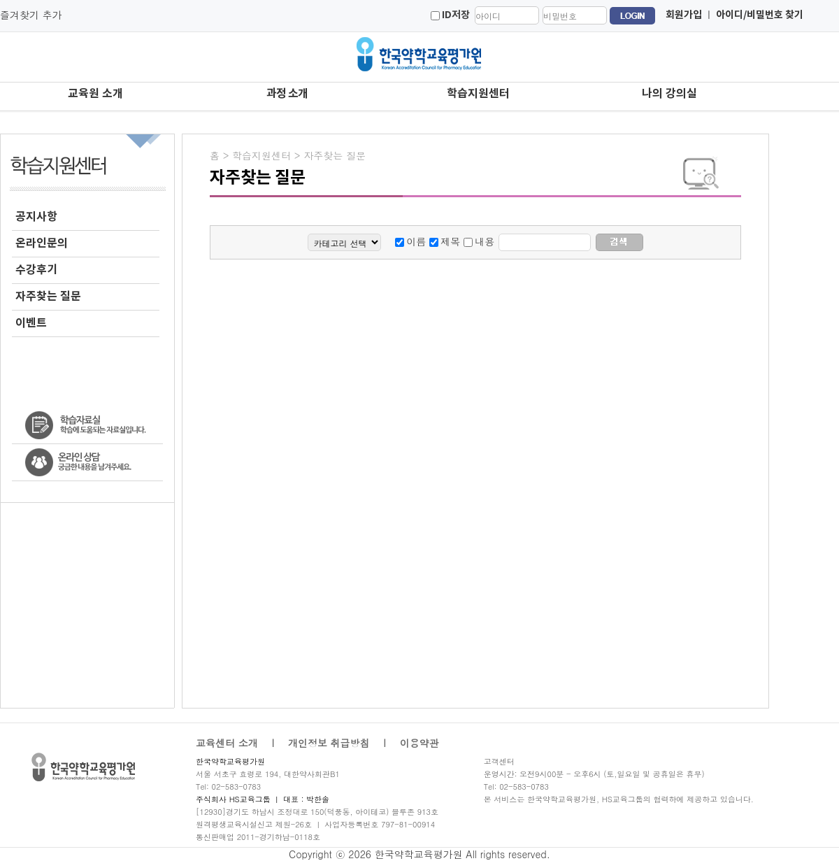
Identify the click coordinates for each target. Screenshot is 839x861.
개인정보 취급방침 (329, 743)
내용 (484, 241)
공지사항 (36, 217)
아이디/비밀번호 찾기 (759, 15)
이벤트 (31, 323)
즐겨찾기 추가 (31, 15)
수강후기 (36, 270)
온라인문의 (41, 243)
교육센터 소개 (227, 743)
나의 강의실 (669, 94)
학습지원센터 (478, 94)
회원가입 (684, 15)
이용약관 (419, 743)
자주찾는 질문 (48, 297)
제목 (450, 241)
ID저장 (456, 15)
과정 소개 (287, 94)
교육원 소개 (95, 94)
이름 (416, 241)
